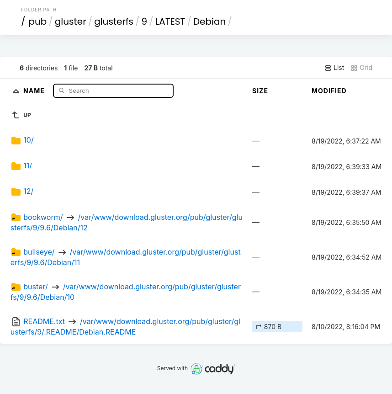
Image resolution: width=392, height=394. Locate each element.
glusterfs (113, 21)
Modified (329, 91)
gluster (70, 21)
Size (260, 91)
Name (35, 90)
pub (37, 21)
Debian (209, 21)
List (334, 68)
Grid (361, 68)
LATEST (170, 21)
